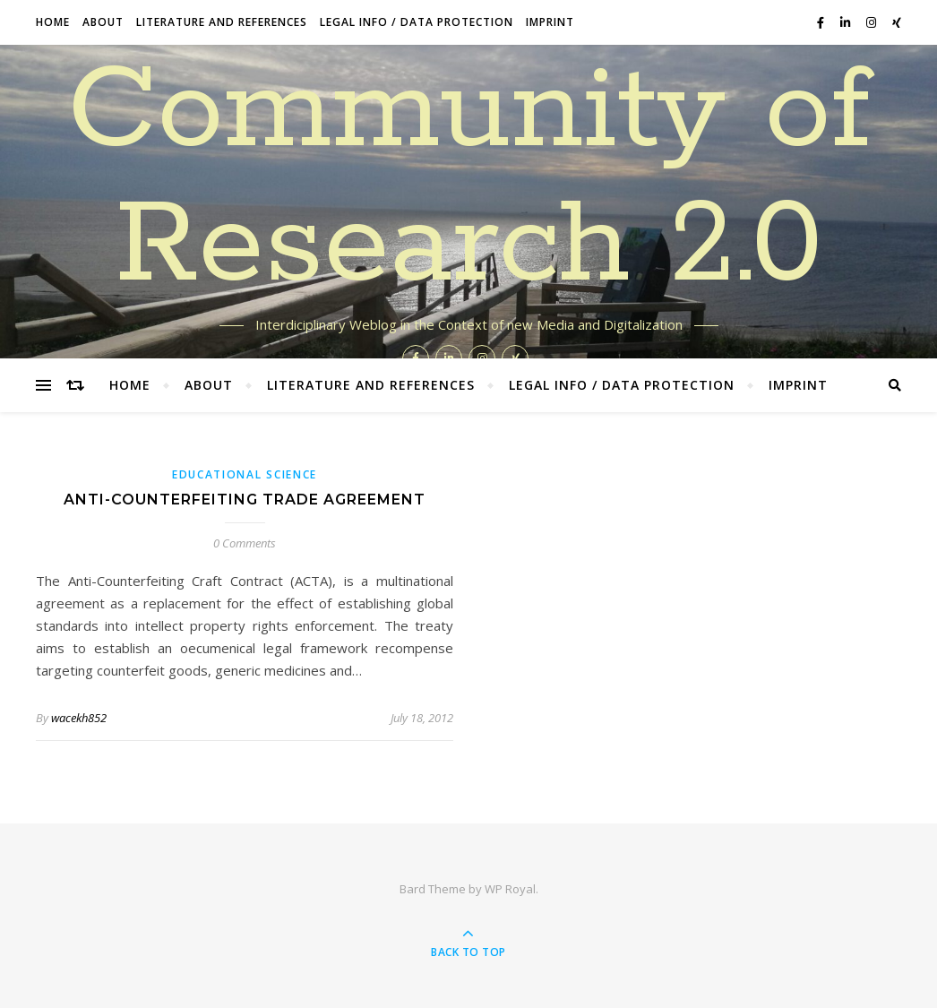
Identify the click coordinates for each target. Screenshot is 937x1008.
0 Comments (244, 543)
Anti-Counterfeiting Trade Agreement (245, 499)
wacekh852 (79, 718)
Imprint (550, 22)
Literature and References (221, 22)
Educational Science (244, 474)
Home (53, 22)
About (103, 22)
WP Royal (510, 889)
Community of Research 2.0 (469, 179)
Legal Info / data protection (416, 22)
